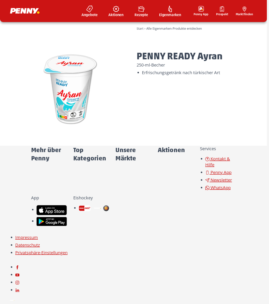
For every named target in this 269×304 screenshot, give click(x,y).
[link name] (51, 209)
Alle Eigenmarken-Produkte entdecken (174, 28)
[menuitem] (89, 11)
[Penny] (12, 300)
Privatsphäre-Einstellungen (41, 252)
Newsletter (218, 180)
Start (140, 28)
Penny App (218, 172)
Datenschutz (27, 245)
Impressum (26, 237)
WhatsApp (218, 187)
